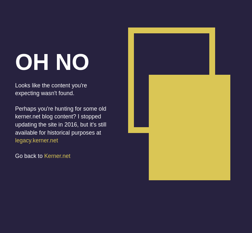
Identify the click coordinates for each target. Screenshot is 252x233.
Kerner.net (57, 156)
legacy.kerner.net (36, 140)
